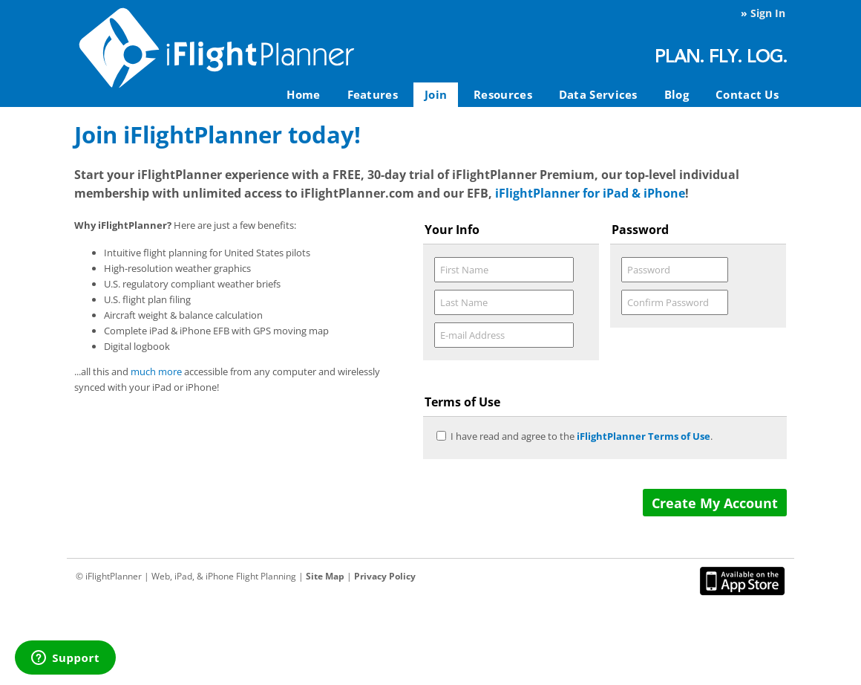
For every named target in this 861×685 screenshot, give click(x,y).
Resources (503, 94)
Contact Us (747, 94)
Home (303, 94)
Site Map (325, 576)
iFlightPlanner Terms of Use (643, 436)
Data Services (598, 94)
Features (372, 94)
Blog (676, 94)
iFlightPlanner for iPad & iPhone (590, 193)
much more (156, 371)
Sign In (767, 13)
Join (436, 94)
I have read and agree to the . (582, 436)
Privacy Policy (385, 576)
